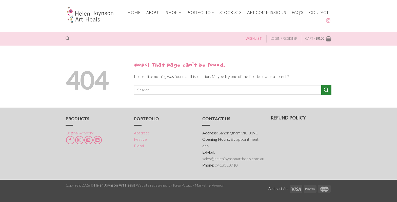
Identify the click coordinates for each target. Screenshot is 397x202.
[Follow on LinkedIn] (97, 140)
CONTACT (319, 12)
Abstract (141, 132)
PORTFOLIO (200, 12)
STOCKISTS (231, 12)
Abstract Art (278, 188)
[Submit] (326, 90)
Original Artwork (80, 132)
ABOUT (153, 12)
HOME (134, 12)
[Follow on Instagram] (328, 20)
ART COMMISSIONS (266, 12)
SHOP (173, 12)
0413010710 (226, 165)
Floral (139, 145)
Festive (140, 139)
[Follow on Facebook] (70, 140)
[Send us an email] (88, 140)
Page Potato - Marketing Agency (198, 185)
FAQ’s (298, 12)
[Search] (67, 38)
